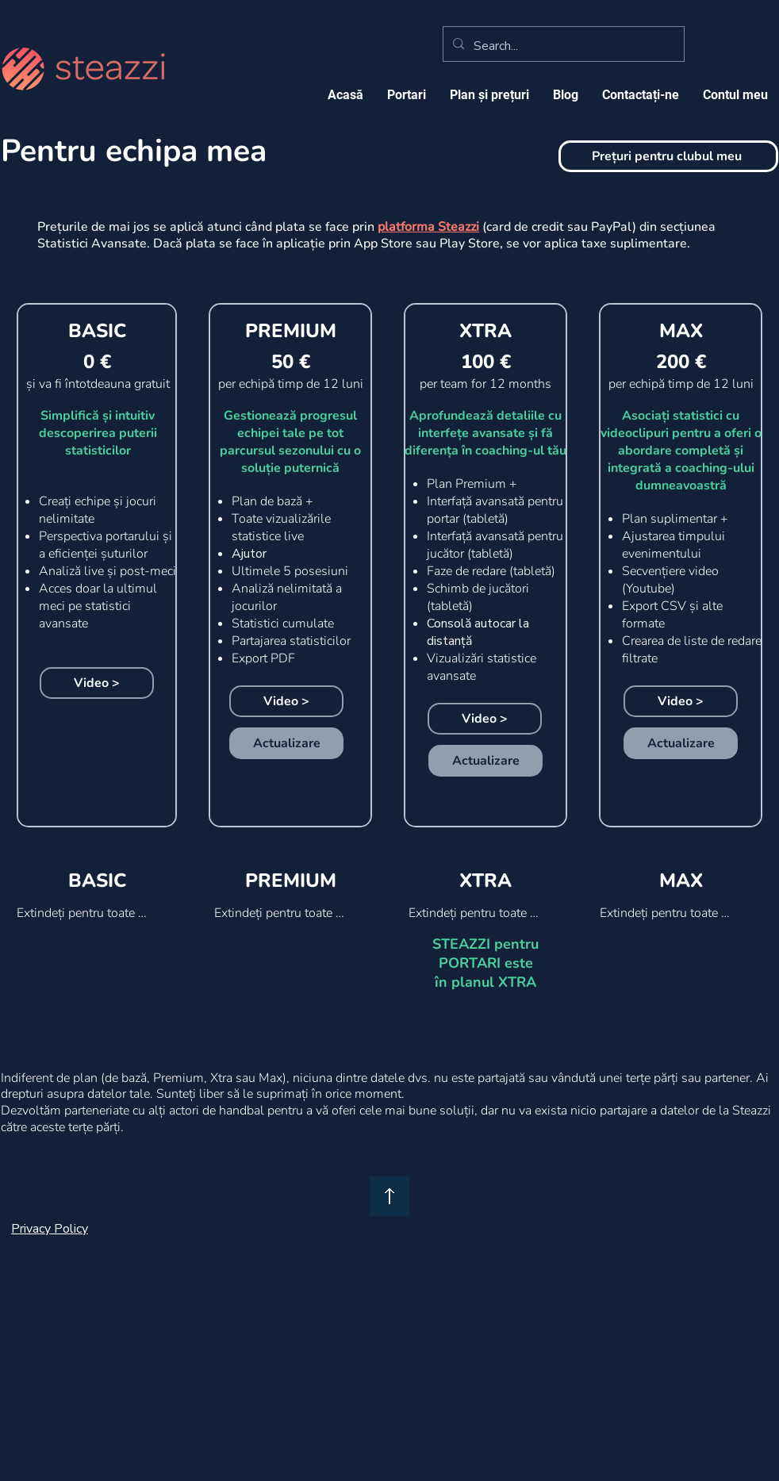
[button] (489, 95)
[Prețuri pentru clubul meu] (668, 156)
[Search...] (562, 46)
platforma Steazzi (428, 227)
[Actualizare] (286, 743)
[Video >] (97, 683)
